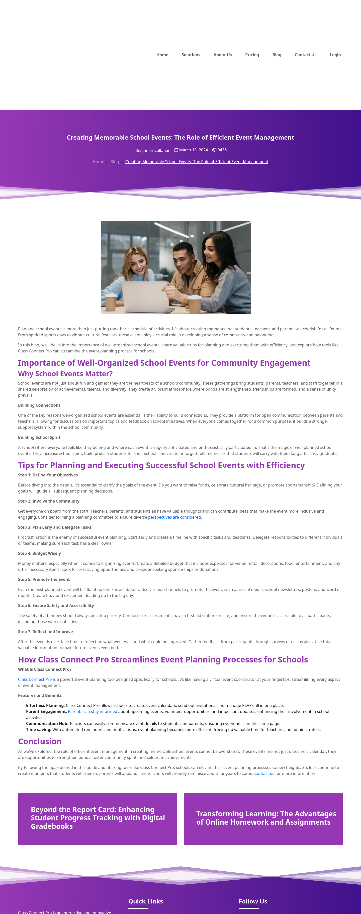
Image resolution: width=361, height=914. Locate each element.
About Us (223, 54)
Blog (277, 54)
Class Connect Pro (35, 679)
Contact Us (306, 54)
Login (335, 54)
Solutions (191, 54)
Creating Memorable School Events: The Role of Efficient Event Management (196, 161)
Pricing (252, 54)
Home (162, 54)
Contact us (264, 773)
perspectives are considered (174, 517)
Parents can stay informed (93, 711)
